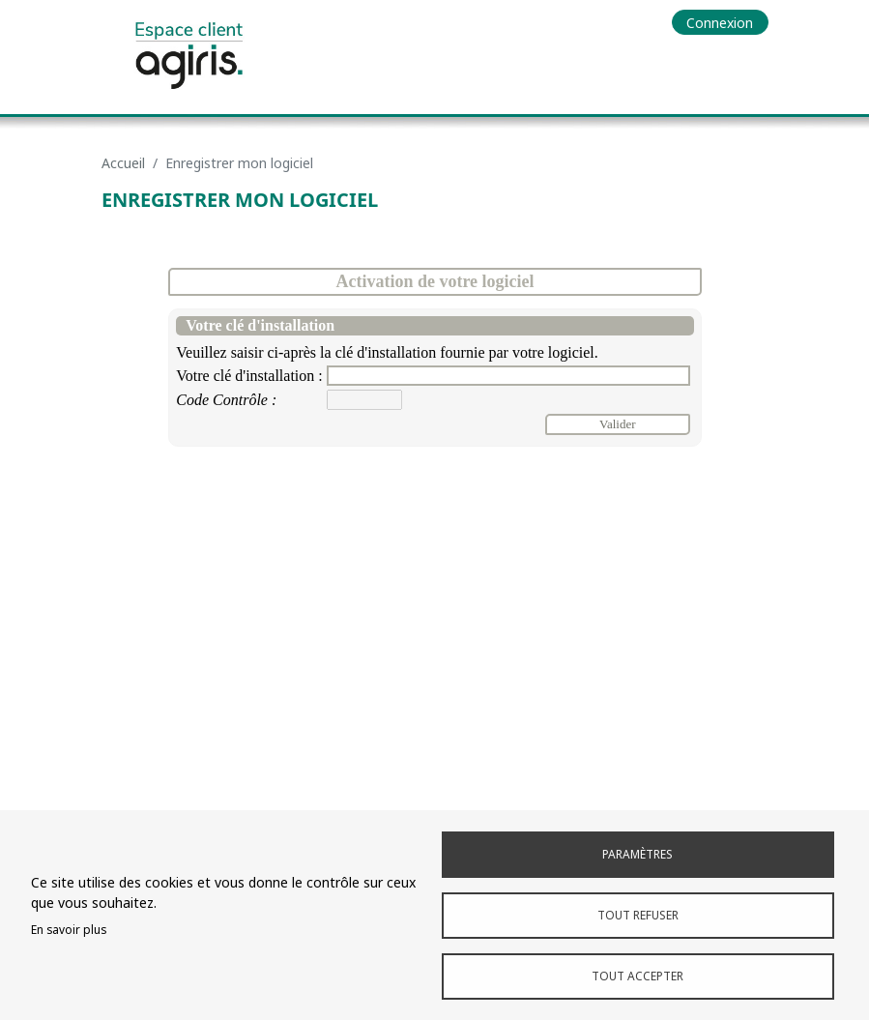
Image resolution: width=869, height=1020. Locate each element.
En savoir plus (68, 929)
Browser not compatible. (434, 533)
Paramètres (637, 853)
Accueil (123, 163)
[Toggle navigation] (753, 64)
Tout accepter (637, 975)
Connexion (719, 23)
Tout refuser (638, 914)
